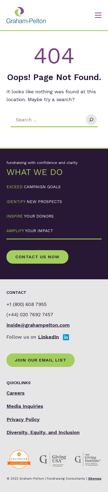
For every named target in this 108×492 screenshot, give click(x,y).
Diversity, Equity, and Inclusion (43, 432)
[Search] (91, 119)
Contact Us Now (37, 256)
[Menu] (98, 15)
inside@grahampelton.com (38, 325)
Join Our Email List (40, 360)
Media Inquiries (24, 406)
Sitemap (95, 478)
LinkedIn (48, 336)
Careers (15, 393)
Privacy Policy (23, 419)
